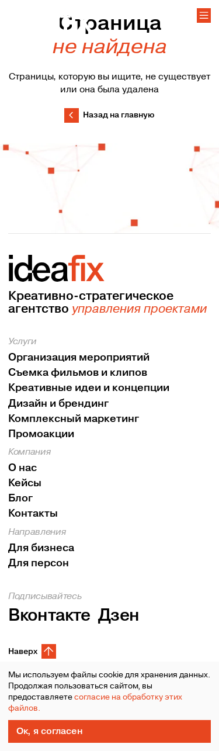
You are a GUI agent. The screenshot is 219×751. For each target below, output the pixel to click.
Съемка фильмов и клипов (77, 373)
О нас (22, 468)
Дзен (118, 615)
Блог (20, 498)
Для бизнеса (41, 547)
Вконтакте (49, 615)
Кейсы (24, 483)
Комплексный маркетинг (73, 418)
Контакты (33, 514)
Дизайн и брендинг (58, 403)
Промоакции (41, 433)
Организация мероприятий (79, 358)
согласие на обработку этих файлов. (95, 702)
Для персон (38, 563)
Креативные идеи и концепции (88, 388)
